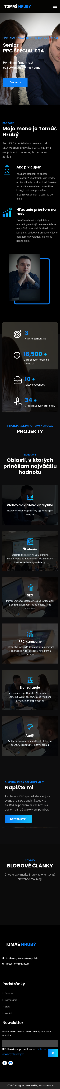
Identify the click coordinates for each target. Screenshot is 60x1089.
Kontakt (9, 1013)
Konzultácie (30, 687)
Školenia (30, 549)
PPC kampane (30, 641)
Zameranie (11, 1000)
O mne (15, 83)
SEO (30, 595)
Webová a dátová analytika (30, 505)
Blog (7, 1006)
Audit (30, 735)
